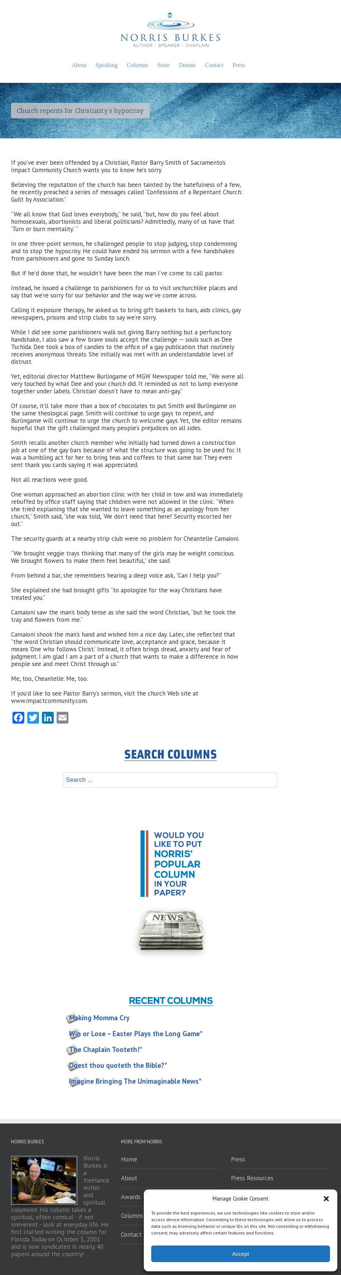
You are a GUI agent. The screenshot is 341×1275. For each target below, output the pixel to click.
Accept (240, 1254)
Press (238, 1159)
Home (129, 1159)
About (129, 1178)
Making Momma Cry (99, 1017)
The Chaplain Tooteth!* (105, 1049)
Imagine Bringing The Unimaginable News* (135, 1081)
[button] (326, 1198)
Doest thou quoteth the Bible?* (118, 1065)
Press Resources (252, 1178)
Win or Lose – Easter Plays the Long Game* (136, 1033)
